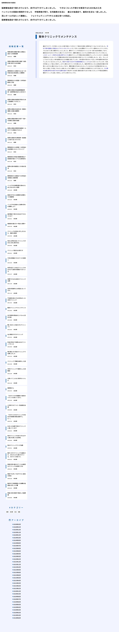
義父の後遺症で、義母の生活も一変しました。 (88, 11)
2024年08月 (17, 543)
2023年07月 (17, 546)
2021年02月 (17, 586)
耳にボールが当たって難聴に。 (15, 15)
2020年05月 (17, 604)
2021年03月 (17, 583)
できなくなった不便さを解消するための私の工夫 (80, 7)
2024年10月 (17, 538)
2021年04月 (17, 580)
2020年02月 (17, 612)
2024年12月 (17, 535)
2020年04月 (17, 607)
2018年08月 (17, 618)
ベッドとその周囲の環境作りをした (17, 11)
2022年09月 (17, 548)
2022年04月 (17, 554)
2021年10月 (17, 567)
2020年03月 (17, 610)
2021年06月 (17, 575)
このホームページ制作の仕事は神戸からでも (56, 55)
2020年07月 (17, 599)
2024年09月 (17, 540)
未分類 (47, 32)
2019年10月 (17, 615)
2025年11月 (17, 532)
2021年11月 (17, 564)
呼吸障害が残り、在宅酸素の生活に (50, 11)
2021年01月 (17, 588)
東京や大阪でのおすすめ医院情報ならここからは (76, 62)
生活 (15, 512)
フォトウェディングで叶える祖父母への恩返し (51, 15)
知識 (19, 512)
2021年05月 (17, 578)
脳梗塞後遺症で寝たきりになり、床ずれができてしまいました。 (29, 7)
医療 (7, 512)
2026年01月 (17, 527)
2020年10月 (17, 594)
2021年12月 (17, 562)
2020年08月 (17, 596)
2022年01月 (17, 559)
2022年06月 (17, 551)
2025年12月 (17, 529)
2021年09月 (17, 570)
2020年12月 (17, 591)
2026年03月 (17, 524)
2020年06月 (17, 602)
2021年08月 (17, 572)
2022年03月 (17, 556)
